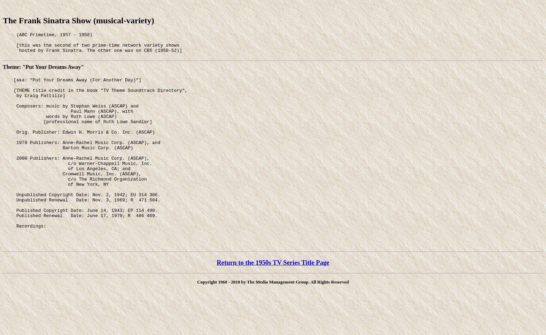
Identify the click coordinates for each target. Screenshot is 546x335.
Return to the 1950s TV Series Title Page (273, 298)
